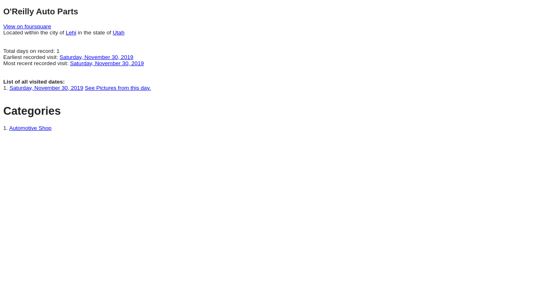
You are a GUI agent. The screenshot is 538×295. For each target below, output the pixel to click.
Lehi (71, 33)
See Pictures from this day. (118, 88)
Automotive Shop (30, 128)
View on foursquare (27, 26)
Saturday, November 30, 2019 (96, 57)
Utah (119, 33)
